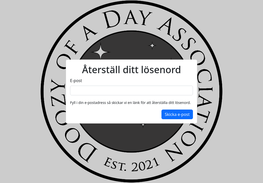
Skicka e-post (177, 114)
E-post (76, 80)
